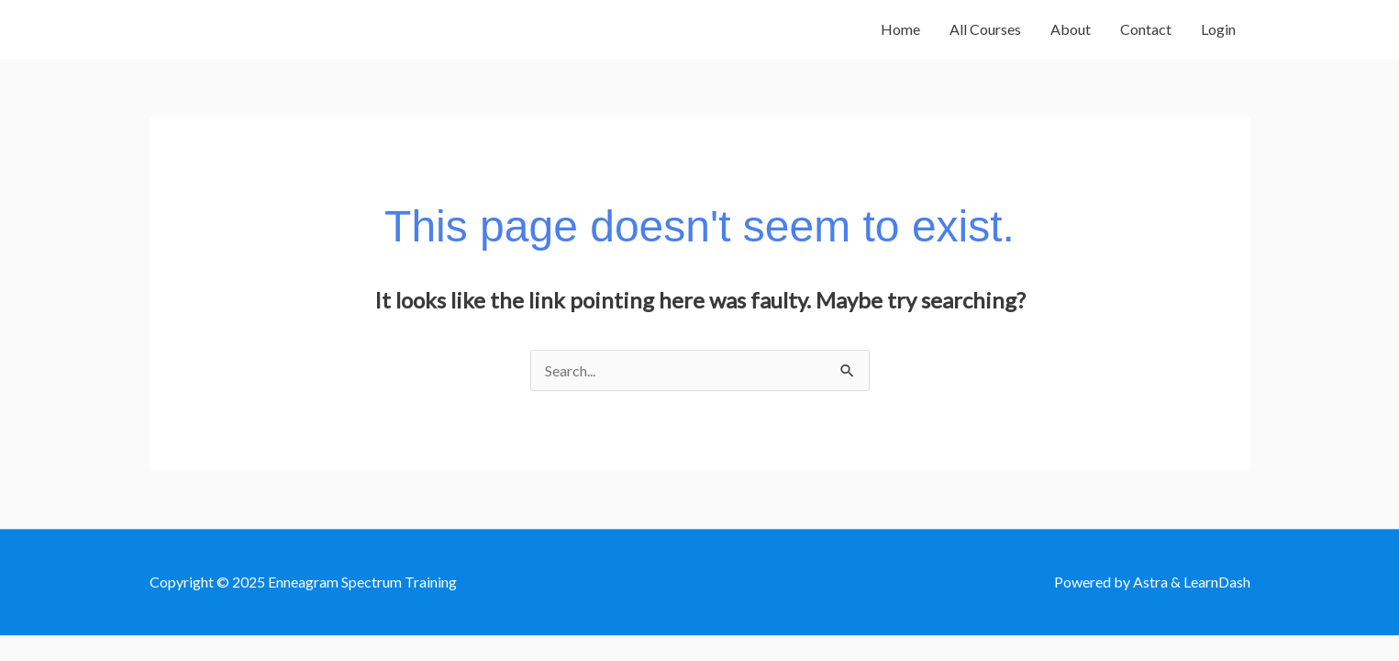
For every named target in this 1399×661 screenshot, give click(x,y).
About (1070, 29)
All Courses (985, 29)
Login (1218, 29)
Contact (1145, 29)
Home (900, 29)
